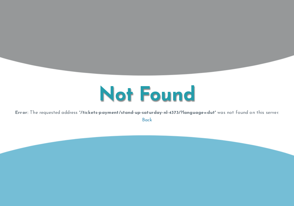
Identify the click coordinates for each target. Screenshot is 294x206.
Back (147, 120)
